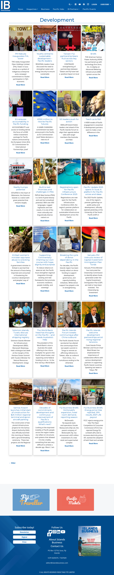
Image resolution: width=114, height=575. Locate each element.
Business (45, 9)
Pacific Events (89, 9)
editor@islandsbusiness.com (57, 563)
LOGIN (94, 4)
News (20, 9)
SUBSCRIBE (104, 4)
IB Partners (72, 9)
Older (12, 463)
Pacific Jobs (58, 9)
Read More (20, 85)
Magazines (31, 9)
